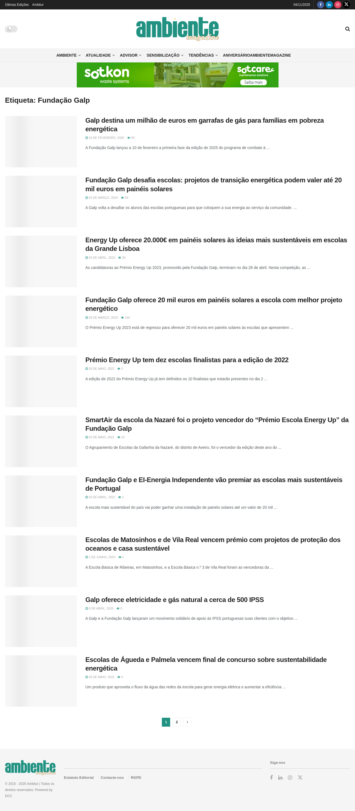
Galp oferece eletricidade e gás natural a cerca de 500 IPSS (174, 599)
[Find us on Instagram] (337, 4)
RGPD (136, 777)
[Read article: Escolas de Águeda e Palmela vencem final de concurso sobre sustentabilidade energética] (41, 681)
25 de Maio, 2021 (99, 437)
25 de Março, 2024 (101, 197)
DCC (8, 796)
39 (130, 137)
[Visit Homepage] (177, 29)
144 (125, 317)
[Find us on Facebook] (320, 4)
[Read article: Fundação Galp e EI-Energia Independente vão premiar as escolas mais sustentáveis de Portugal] (41, 501)
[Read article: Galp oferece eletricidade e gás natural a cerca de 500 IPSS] (41, 621)
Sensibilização (163, 55)
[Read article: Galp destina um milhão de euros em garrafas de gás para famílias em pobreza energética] (41, 142)
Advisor (129, 55)
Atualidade (98, 55)
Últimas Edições (17, 5)
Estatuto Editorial (79, 777)
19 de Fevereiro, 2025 (104, 137)
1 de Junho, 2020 (100, 557)
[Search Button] (347, 29)
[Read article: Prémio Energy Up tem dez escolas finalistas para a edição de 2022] (41, 381)
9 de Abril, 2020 (99, 608)
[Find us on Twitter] (346, 4)
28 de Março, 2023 (101, 317)
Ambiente (66, 55)
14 (120, 437)
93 (124, 197)
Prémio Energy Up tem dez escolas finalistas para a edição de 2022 (186, 360)
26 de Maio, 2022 (99, 368)
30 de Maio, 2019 (99, 677)
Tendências (201, 55)
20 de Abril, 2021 (100, 497)
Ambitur (38, 5)
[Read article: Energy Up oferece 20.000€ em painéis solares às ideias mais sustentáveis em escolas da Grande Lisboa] (41, 261)
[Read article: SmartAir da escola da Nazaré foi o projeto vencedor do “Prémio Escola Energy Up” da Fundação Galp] (41, 441)
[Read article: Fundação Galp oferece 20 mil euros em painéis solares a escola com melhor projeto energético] (41, 321)
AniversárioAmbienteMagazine (257, 55)
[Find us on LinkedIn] (329, 4)
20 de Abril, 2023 (100, 257)
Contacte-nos (112, 777)
